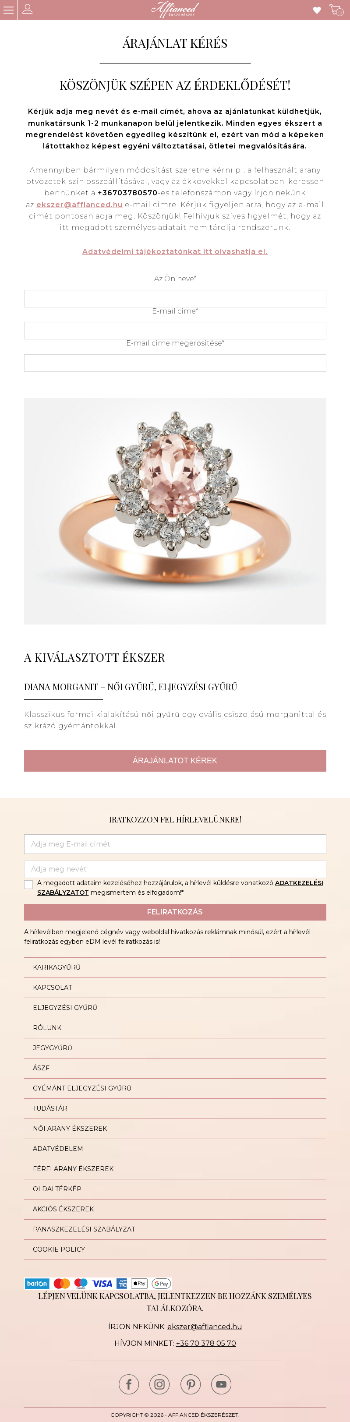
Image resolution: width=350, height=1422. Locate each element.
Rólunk (47, 1028)
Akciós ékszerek (63, 1209)
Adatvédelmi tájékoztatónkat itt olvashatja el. (175, 251)
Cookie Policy (59, 1249)
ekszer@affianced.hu (79, 205)
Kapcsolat (52, 988)
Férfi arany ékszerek (73, 1169)
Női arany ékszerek (70, 1129)
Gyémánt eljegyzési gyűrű (82, 1088)
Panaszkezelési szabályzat (84, 1229)
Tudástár (50, 1108)
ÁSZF (41, 1068)
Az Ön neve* (175, 279)
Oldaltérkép (57, 1189)
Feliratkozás (175, 912)
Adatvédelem (58, 1149)
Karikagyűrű (57, 967)
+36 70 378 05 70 (206, 1343)
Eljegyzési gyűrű (65, 1008)
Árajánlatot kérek (175, 760)
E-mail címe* (175, 311)
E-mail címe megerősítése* (175, 343)
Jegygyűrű (52, 1048)
